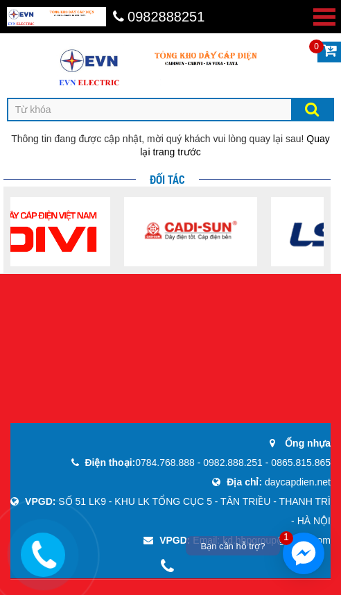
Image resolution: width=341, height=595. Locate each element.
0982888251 (159, 16)
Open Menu (324, 17)
